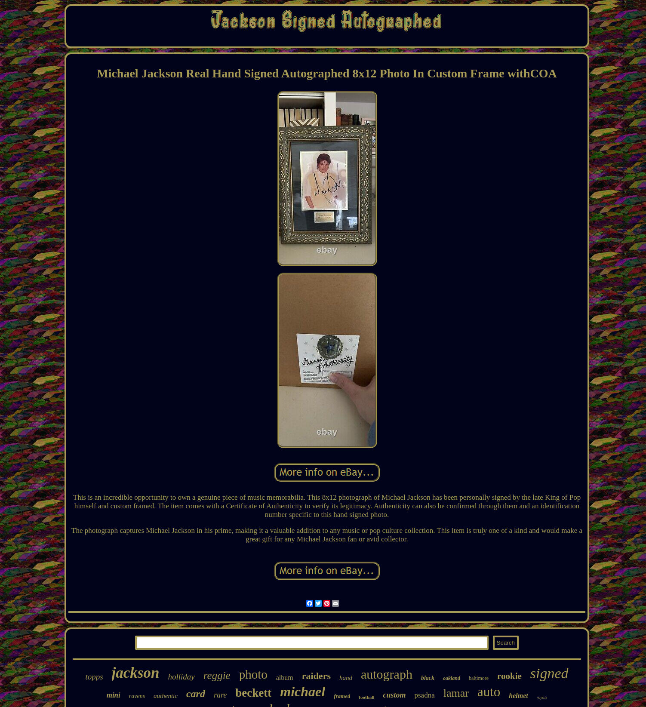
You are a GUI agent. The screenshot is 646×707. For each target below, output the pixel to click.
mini (113, 695)
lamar (456, 693)
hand (345, 677)
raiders (316, 675)
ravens (137, 696)
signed (549, 673)
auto (488, 691)
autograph (386, 674)
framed (342, 696)
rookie (509, 676)
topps (94, 676)
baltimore (479, 678)
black (427, 678)
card (195, 693)
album (284, 677)
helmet (518, 695)
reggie (217, 675)
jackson (136, 672)
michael (302, 691)
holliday (181, 676)
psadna (424, 695)
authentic (166, 695)
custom (394, 695)
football (366, 697)
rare (220, 695)
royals (542, 697)
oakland (451, 678)
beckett (253, 692)
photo (253, 674)
